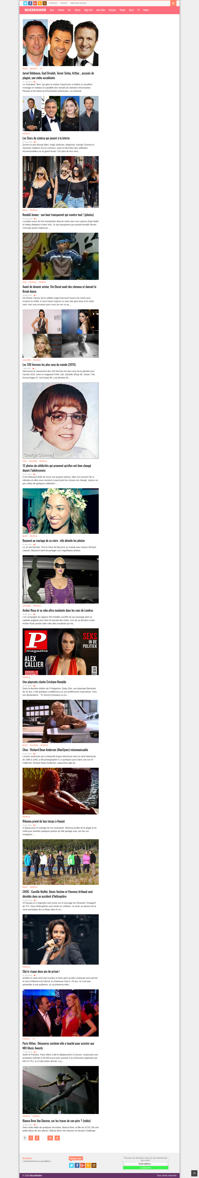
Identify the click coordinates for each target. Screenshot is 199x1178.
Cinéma (61, 10)
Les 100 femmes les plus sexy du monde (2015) (49, 364)
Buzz (52, 10)
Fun (69, 10)
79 (50, 1138)
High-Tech (88, 10)
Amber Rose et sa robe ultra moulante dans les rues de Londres (58, 610)
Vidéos (146, 10)
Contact (64, 3)
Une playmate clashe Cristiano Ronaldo (44, 681)
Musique (112, 10)
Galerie (77, 10)
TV (138, 10)
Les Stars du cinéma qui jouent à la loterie (46, 138)
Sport (131, 10)
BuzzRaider (27, 1158)
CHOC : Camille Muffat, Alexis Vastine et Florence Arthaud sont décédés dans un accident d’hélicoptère (58, 894)
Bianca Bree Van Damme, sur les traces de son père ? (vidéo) (56, 1120)
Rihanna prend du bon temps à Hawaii (44, 821)
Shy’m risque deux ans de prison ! (41, 971)
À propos (53, 3)
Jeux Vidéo (100, 10)
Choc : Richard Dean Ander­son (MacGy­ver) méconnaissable (55, 749)
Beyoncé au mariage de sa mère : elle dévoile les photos (54, 540)
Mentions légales (78, 3)
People (122, 10)
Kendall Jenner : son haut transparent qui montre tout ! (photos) (58, 214)
